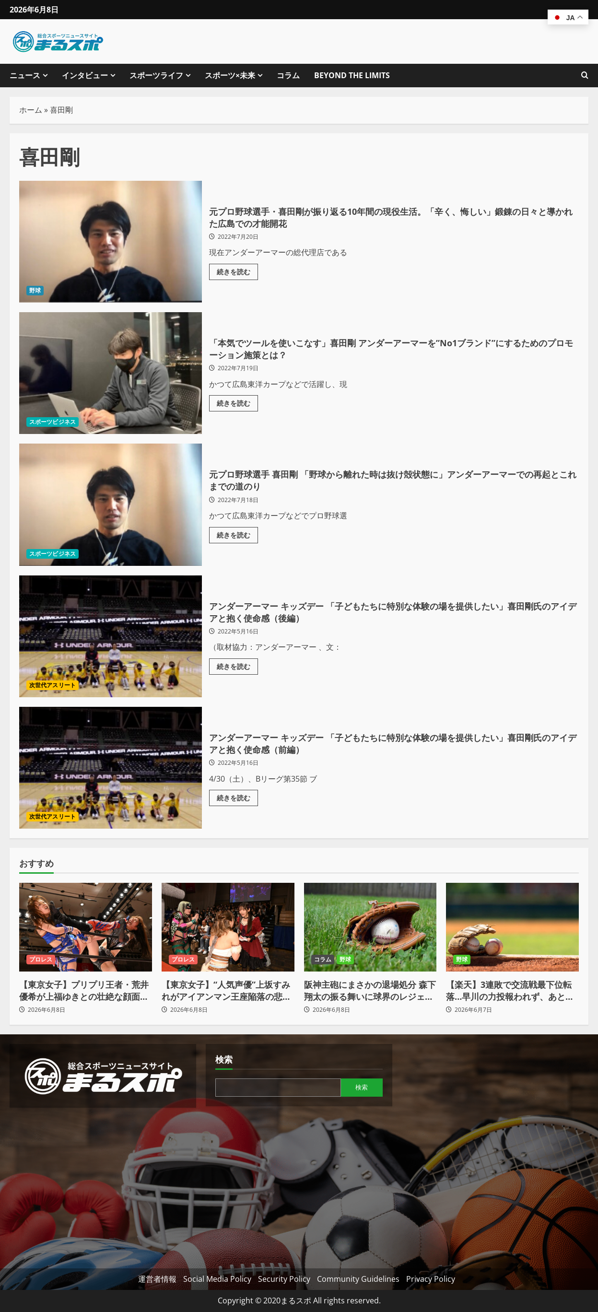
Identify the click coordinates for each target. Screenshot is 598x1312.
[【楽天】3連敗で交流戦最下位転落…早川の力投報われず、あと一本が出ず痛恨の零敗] (512, 927)
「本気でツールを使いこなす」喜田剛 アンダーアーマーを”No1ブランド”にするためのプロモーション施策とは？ (110, 373)
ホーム (30, 110)
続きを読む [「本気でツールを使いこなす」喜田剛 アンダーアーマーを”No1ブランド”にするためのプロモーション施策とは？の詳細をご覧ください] (237, 405)
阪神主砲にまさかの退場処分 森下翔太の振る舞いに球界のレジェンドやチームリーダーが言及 (370, 991)
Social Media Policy (217, 1279)
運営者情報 (157, 1279)
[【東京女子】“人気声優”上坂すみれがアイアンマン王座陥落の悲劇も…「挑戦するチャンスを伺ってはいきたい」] (228, 927)
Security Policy (284, 1279)
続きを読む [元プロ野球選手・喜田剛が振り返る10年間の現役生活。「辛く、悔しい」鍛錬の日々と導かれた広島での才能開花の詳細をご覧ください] (237, 274)
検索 (224, 1059)
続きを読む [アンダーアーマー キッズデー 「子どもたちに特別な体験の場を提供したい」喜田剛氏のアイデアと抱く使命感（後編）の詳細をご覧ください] (237, 668)
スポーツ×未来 (230, 75)
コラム (288, 75)
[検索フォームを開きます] (584, 75)
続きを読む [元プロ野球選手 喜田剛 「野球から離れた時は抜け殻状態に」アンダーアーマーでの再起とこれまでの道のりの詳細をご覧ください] (237, 537)
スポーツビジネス (52, 422)
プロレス (40, 959)
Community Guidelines (358, 1279)
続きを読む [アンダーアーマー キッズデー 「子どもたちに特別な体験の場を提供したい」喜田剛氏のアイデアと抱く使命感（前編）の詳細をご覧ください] (237, 800)
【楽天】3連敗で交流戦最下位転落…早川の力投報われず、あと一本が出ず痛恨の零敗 (510, 991)
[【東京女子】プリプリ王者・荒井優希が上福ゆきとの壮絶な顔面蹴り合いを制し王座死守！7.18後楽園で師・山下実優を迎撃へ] (85, 927)
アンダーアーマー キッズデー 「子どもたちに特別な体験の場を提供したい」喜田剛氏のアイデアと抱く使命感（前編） (110, 768)
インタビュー (85, 75)
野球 (35, 290)
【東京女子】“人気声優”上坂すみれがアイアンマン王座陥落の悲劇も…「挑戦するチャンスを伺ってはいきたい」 (226, 991)
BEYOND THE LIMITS (352, 75)
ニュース (25, 75)
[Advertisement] (103, 1184)
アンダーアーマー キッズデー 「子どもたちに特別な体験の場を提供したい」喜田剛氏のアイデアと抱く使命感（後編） (110, 636)
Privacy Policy (430, 1279)
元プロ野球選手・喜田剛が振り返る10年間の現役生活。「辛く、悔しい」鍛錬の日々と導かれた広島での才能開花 (110, 242)
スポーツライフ (156, 75)
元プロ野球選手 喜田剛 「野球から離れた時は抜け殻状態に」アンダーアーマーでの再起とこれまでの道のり (110, 504)
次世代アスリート (52, 685)
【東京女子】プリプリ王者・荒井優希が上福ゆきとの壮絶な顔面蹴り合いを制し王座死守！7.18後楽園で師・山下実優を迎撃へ (84, 991)
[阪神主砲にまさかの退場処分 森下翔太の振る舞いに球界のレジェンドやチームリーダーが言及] (370, 927)
